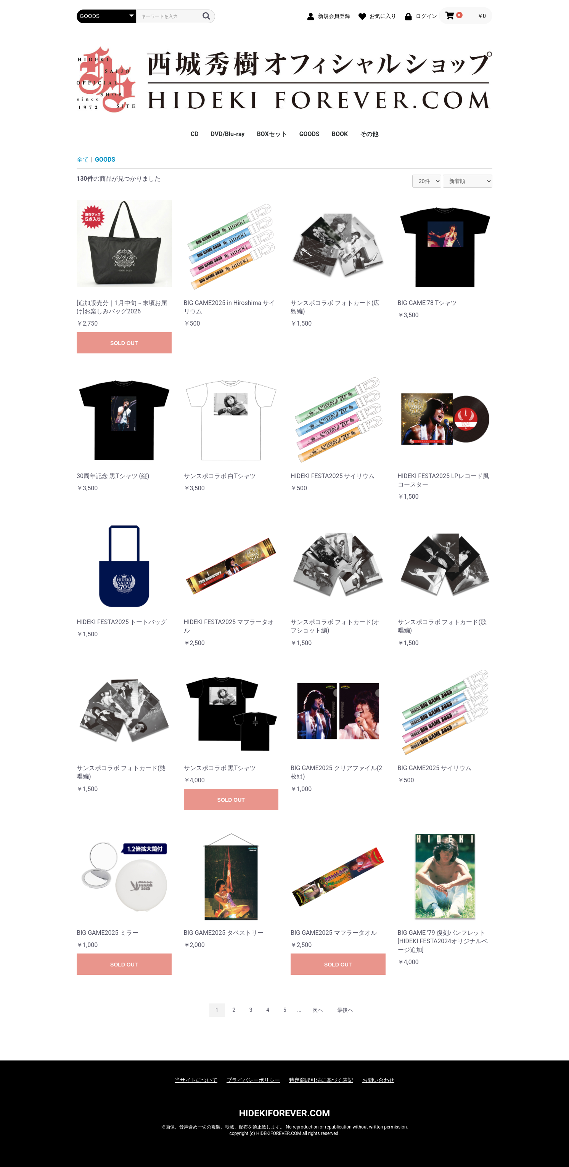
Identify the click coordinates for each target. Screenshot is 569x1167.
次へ (317, 1010)
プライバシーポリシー (253, 1080)
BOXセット (272, 134)
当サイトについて (196, 1080)
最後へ (345, 1010)
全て (83, 159)
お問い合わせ (378, 1080)
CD (195, 134)
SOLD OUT (124, 343)
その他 (369, 134)
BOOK (340, 134)
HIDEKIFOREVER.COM (284, 1113)
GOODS (309, 134)
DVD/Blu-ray (228, 134)
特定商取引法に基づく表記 (321, 1080)
